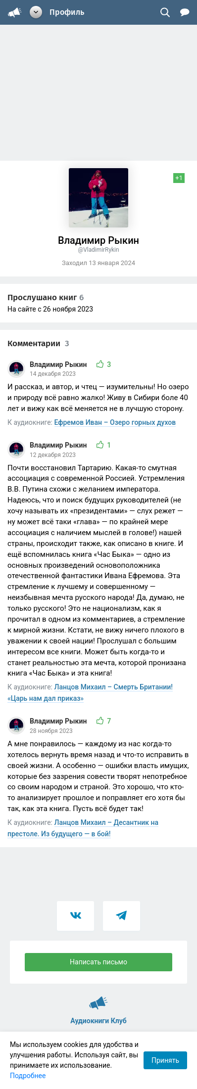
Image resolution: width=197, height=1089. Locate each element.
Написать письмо (98, 962)
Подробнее (28, 1076)
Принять (165, 1060)
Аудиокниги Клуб (98, 998)
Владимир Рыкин (59, 364)
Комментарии (38, 343)
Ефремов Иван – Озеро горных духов (115, 422)
